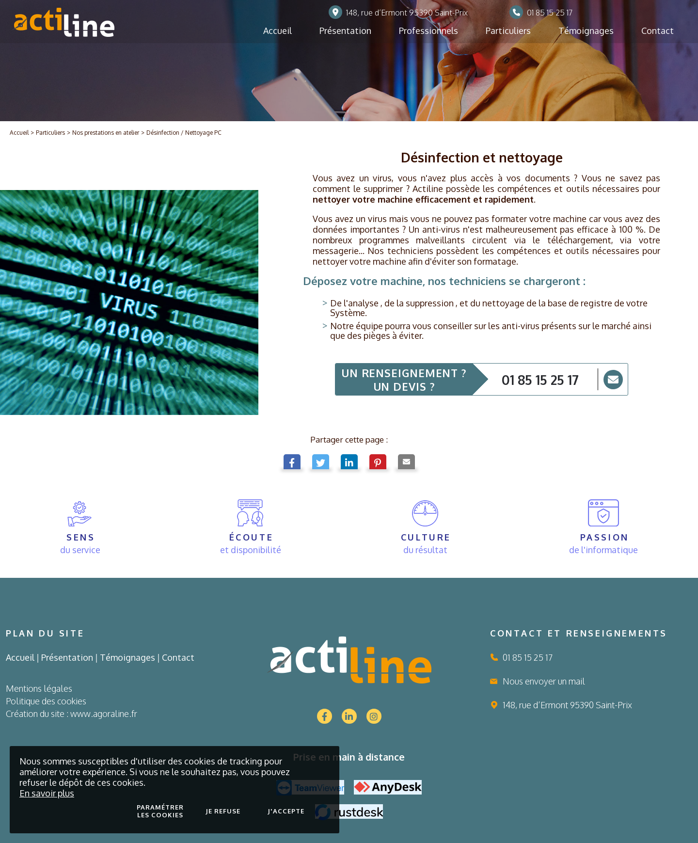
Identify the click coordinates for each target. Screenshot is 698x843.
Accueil (19, 132)
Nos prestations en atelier (105, 132)
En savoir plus (46, 793)
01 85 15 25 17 (540, 379)
